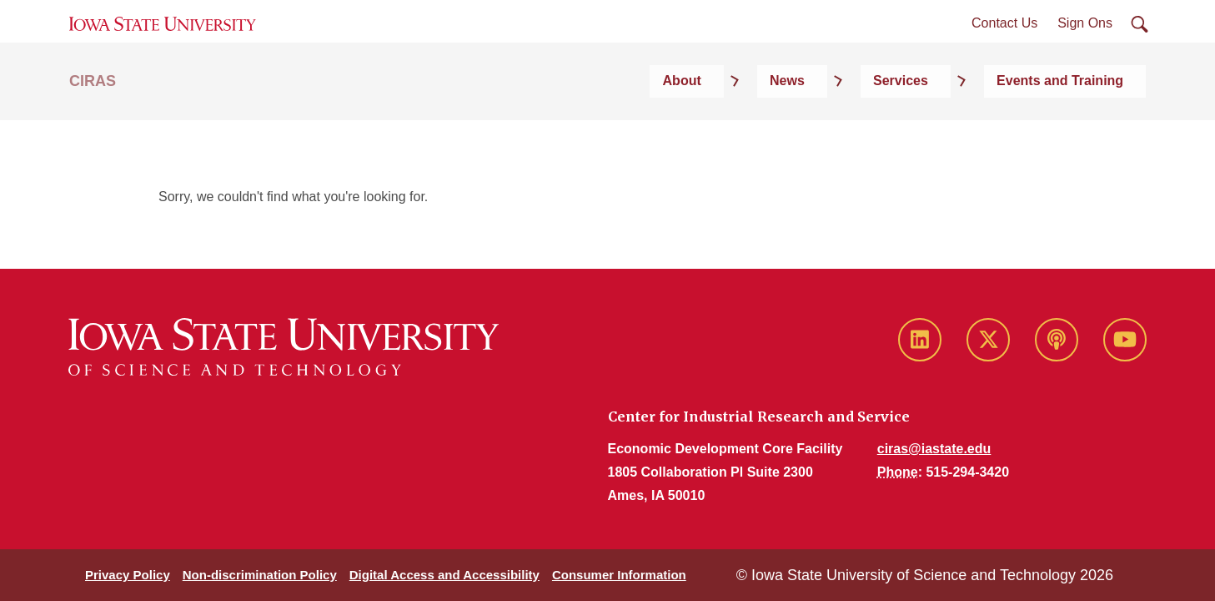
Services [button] (958, 126)
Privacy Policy (127, 575)
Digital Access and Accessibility (444, 575)
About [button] (810, 126)
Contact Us (1004, 49)
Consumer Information (619, 575)
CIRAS (92, 127)
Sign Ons (1084, 49)
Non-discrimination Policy (260, 575)
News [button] (879, 126)
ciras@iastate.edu (934, 449)
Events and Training (1082, 126)
